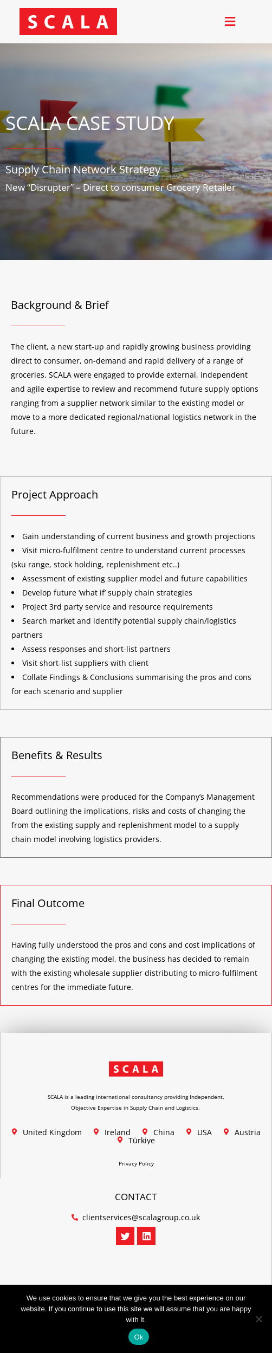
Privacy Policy (136, 1163)
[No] (258, 1318)
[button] (230, 21)
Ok (138, 1337)
